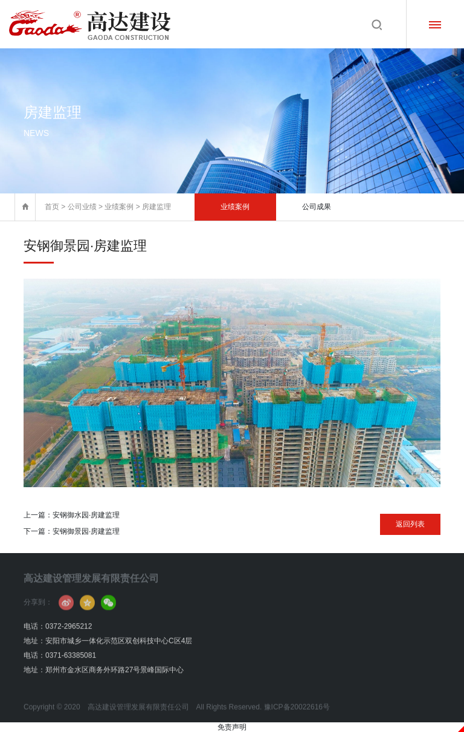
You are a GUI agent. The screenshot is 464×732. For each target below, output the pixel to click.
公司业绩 (82, 206)
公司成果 (316, 206)
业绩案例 (119, 206)
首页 (52, 206)
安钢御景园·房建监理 (86, 531)
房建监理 (156, 206)
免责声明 (232, 727)
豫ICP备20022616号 (297, 715)
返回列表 (410, 524)
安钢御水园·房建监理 (86, 515)
